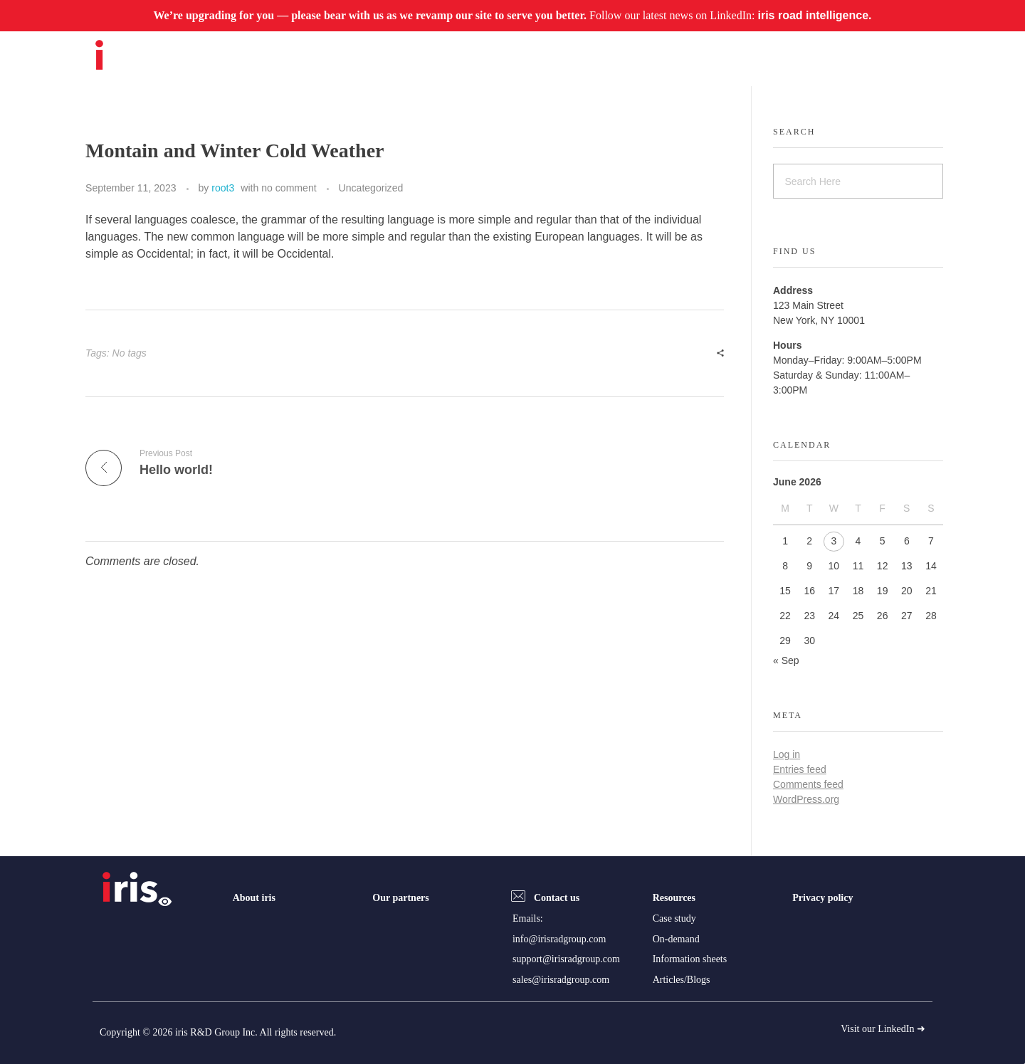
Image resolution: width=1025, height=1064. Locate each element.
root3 (222, 188)
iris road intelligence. (814, 15)
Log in (786, 754)
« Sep (786, 660)
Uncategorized (371, 188)
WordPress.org (806, 799)
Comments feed (808, 784)
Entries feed (799, 769)
